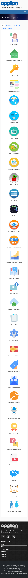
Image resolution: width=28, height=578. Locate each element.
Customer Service (7, 28)
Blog (2, 547)
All (3, 25)
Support (3, 554)
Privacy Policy (5, 549)
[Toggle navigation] (25, 12)
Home (2, 544)
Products (8, 25)
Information (17, 25)
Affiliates (3, 551)
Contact (3, 556)
